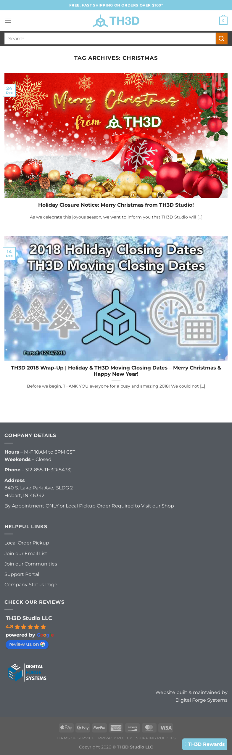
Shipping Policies (155, 738)
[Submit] (222, 38)
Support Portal (21, 574)
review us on (27, 644)
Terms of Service (75, 738)
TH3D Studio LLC (29, 618)
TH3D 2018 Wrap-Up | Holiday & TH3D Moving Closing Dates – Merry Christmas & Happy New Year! (116, 371)
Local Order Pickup (26, 543)
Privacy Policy (115, 738)
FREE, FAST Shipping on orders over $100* (116, 5)
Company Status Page (30, 584)
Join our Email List (25, 553)
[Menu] (8, 20)
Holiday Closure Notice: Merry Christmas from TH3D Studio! (116, 205)
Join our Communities (30, 564)
